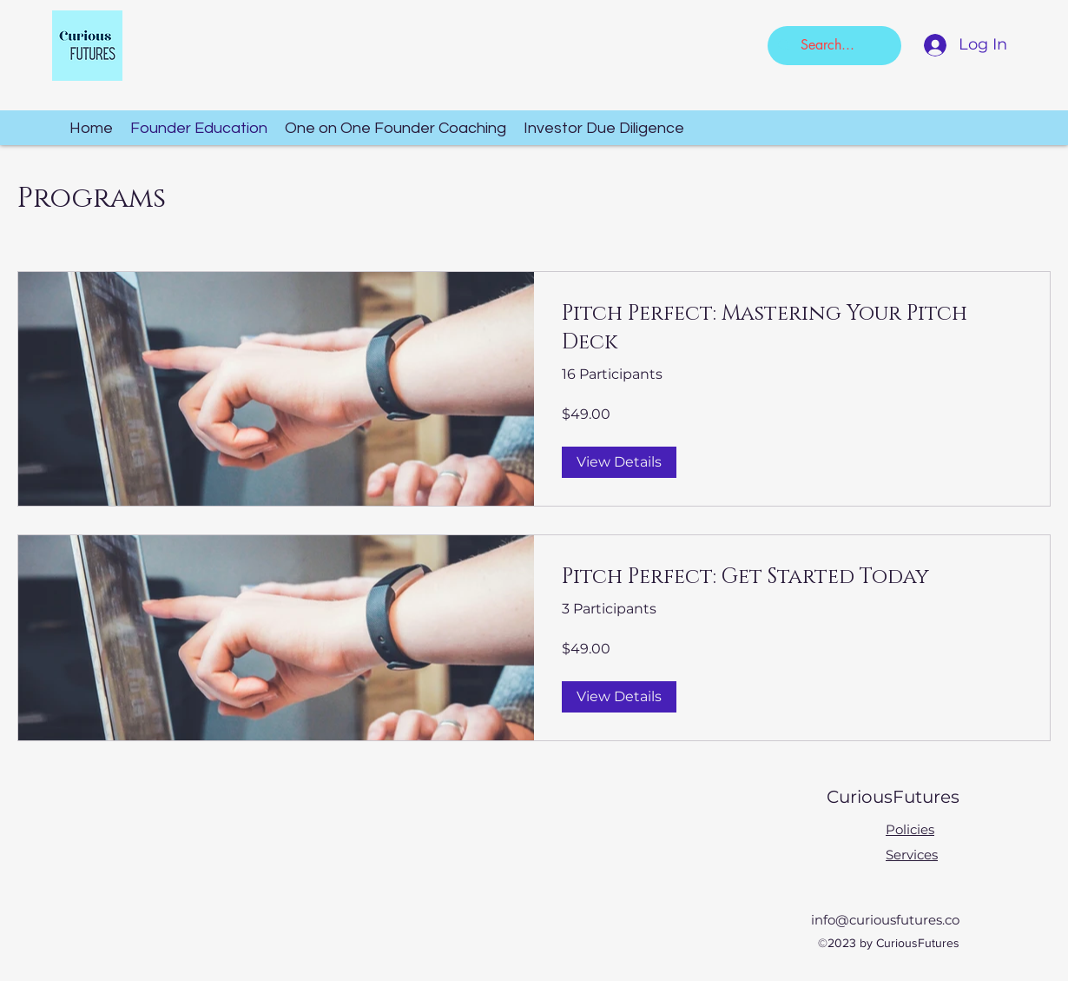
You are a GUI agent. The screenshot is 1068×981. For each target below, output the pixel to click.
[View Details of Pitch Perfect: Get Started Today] (619, 697)
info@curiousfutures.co (885, 919)
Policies (910, 829)
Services (912, 854)
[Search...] (833, 45)
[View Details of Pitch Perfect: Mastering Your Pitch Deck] (619, 462)
